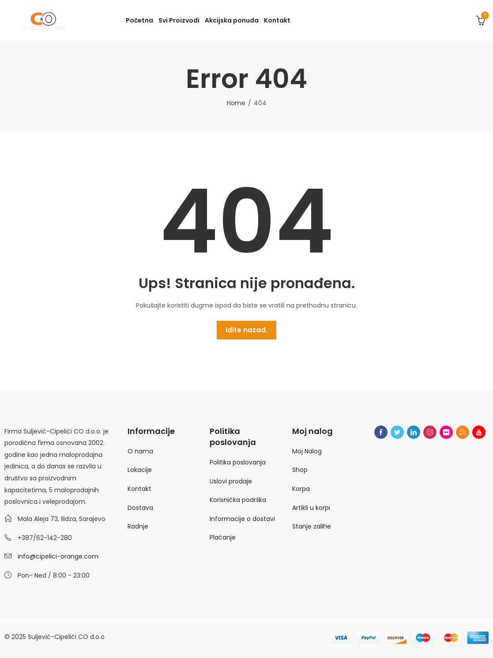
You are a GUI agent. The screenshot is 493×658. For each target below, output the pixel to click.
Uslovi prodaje (231, 481)
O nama (140, 451)
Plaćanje (223, 537)
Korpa (301, 488)
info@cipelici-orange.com (58, 556)
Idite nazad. (246, 330)
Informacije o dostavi (242, 518)
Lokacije (140, 469)
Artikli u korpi (311, 507)
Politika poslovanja (238, 462)
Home (236, 103)
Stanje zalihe (311, 526)
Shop (300, 469)
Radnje (138, 526)
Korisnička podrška (238, 499)
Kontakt (139, 488)
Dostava (140, 507)
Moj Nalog (307, 451)
